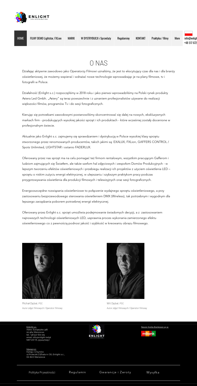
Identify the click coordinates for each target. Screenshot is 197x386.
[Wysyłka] (153, 372)
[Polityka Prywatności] (41, 372)
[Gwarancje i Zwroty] (115, 372)
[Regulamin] (78, 372)
